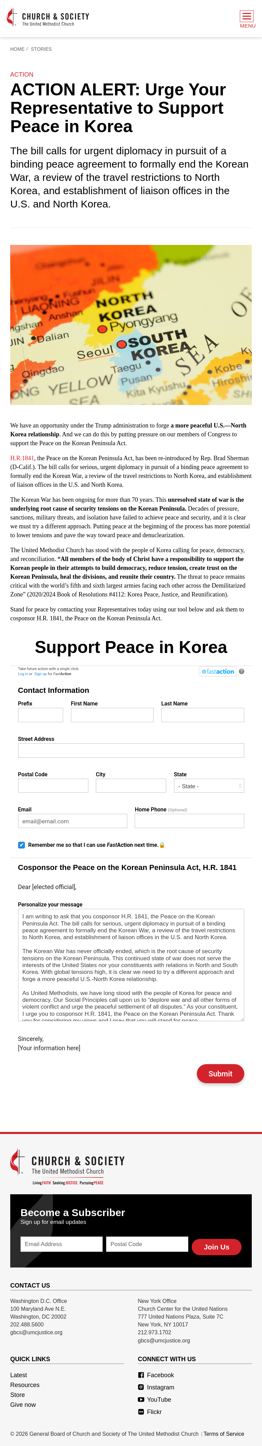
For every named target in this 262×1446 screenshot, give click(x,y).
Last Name (202, 713)
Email (72, 819)
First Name (112, 713)
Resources (25, 1383)
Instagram (156, 1385)
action (21, 76)
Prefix (40, 713)
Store (17, 1392)
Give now (23, 1402)
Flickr (150, 1409)
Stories (41, 50)
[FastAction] (217, 673)
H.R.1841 (22, 459)
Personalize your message (131, 963)
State (209, 783)
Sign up (40, 675)
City (131, 783)
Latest (18, 1373)
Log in (23, 675)
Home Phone (189, 819)
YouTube (154, 1397)
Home (17, 50)
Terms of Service (224, 1432)
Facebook (156, 1373)
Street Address (131, 748)
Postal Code (53, 783)
